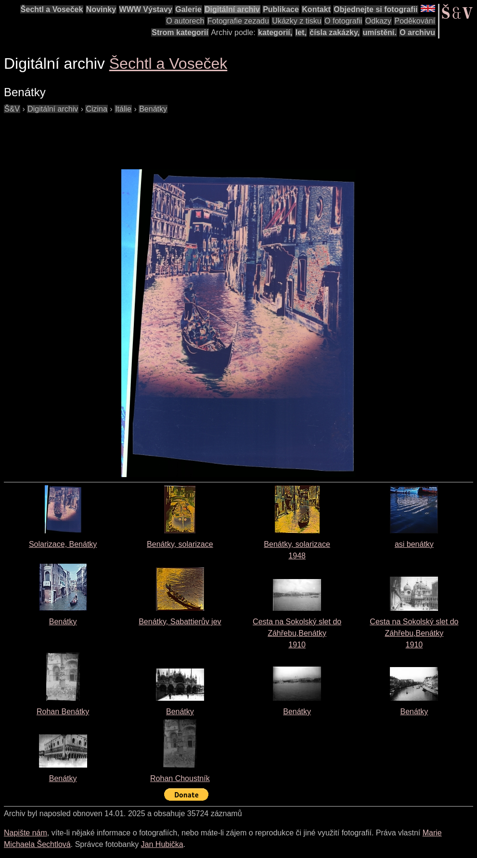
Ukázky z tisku (296, 21)
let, (301, 32)
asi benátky (414, 544)
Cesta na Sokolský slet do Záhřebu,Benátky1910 (297, 633)
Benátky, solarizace (180, 544)
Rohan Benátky (63, 711)
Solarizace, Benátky (63, 544)
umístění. (380, 32)
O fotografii (343, 21)
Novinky (101, 9)
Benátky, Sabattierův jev (180, 622)
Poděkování (414, 21)
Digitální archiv (232, 9)
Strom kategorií (180, 32)
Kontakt (316, 9)
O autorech (185, 21)
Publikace (281, 9)
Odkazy (378, 21)
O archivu (417, 32)
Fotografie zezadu (238, 21)
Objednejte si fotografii (375, 9)
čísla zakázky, (334, 32)
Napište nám (25, 833)
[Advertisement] (179, 136)
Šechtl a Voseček (52, 9)
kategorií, (275, 32)
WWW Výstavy (145, 9)
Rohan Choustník (180, 778)
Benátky (63, 622)
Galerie (188, 9)
